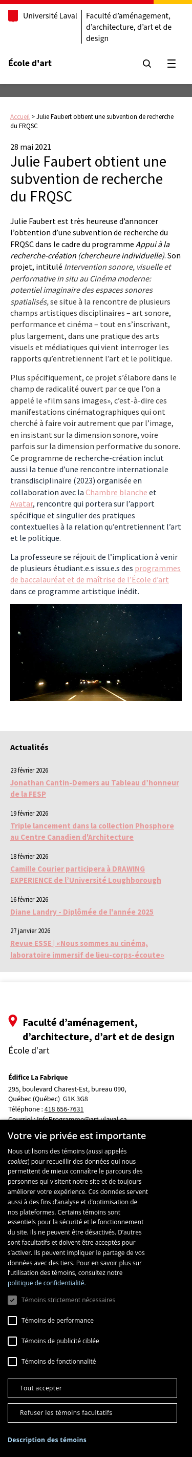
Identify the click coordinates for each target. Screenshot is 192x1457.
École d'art (30, 63)
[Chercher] (147, 63)
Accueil (20, 116)
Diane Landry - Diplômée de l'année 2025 (82, 912)
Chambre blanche (116, 492)
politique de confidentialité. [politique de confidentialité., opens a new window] (47, 1283)
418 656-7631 (64, 1110)
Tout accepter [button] (41, 1388)
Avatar (21, 503)
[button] (47, 1439)
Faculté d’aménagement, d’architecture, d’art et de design (129, 27)
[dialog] (96, 1288)
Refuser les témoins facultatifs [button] (66, 1412)
